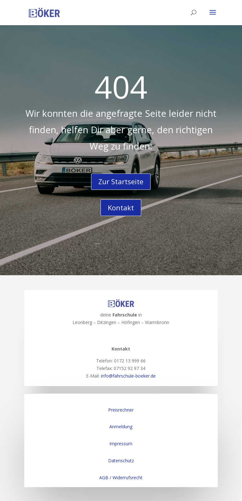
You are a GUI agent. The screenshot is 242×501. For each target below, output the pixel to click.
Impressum (120, 444)
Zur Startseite (120, 181)
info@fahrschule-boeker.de (128, 376)
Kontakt (121, 207)
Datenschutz (121, 461)
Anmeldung (120, 427)
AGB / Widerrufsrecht (120, 478)
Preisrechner (121, 410)
